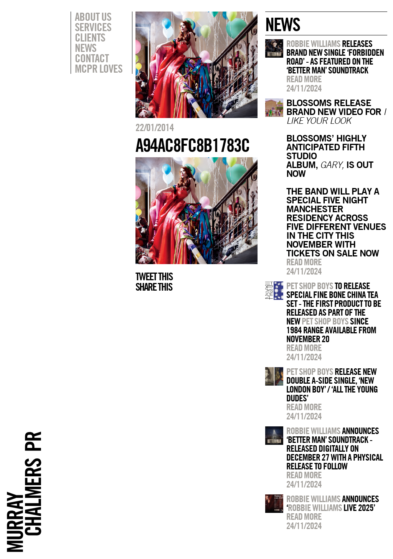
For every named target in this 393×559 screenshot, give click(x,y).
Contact (92, 58)
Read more (304, 79)
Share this (153, 286)
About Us (93, 16)
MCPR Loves (98, 68)
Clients (90, 37)
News (85, 48)
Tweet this (153, 276)
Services (93, 27)
